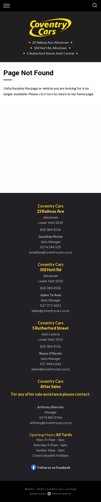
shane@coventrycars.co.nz (50, 369)
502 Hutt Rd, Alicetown (50, 48)
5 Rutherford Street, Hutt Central (50, 53)
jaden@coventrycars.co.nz (50, 311)
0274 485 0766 (50, 417)
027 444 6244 (50, 364)
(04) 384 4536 (50, 229)
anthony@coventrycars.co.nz (51, 423)
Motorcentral (59, 493)
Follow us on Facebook (50, 467)
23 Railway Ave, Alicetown (50, 42)
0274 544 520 (50, 247)
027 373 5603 (50, 305)
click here (46, 94)
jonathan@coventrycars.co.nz (50, 252)
